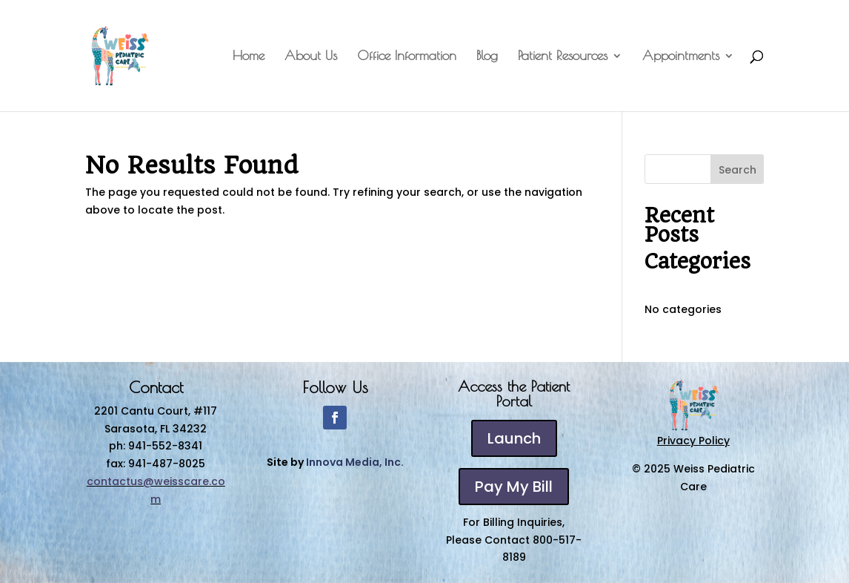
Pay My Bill (514, 486)
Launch (514, 438)
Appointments (680, 56)
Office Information (406, 56)
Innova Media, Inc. (355, 462)
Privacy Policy (693, 440)
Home (248, 56)
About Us (310, 56)
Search (737, 169)
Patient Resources (562, 56)
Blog (487, 56)
